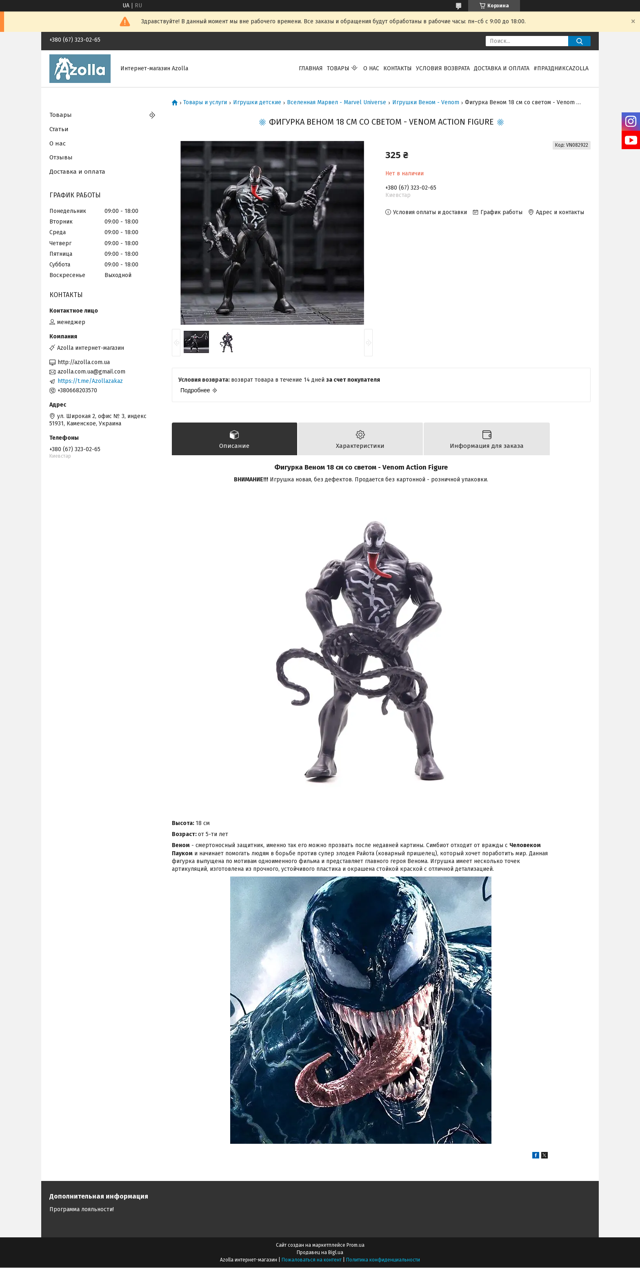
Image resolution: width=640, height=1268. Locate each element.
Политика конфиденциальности (383, 1260)
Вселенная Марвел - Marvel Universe (336, 102)
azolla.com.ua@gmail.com (91, 371)
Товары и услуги (205, 102)
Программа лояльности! (81, 1209)
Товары (338, 68)
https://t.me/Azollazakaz (90, 381)
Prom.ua (355, 1245)
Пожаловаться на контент (312, 1260)
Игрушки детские (257, 102)
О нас (371, 68)
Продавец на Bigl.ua (320, 1253)
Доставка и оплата (501, 68)
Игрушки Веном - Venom (425, 102)
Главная (311, 68)
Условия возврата (443, 68)
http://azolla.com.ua (84, 362)
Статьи (59, 129)
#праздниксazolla (561, 68)
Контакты (397, 68)
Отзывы (61, 157)
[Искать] (579, 41)
